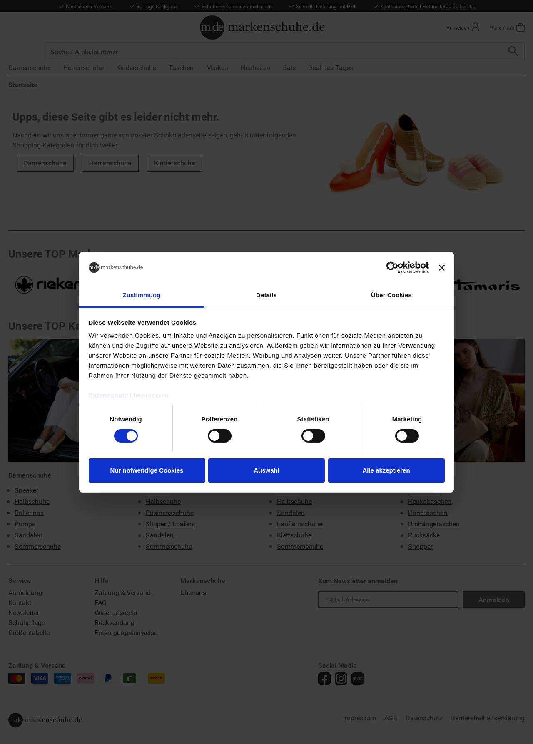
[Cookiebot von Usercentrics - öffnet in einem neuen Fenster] (392, 267)
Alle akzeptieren (386, 470)
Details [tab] (266, 295)
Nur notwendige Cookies (147, 470)
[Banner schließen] (442, 268)
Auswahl (266, 470)
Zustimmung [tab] (142, 295)
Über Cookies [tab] (391, 295)
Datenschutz (108, 395)
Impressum (151, 395)
